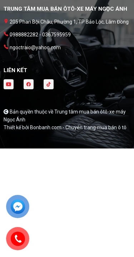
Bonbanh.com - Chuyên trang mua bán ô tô (78, 127)
